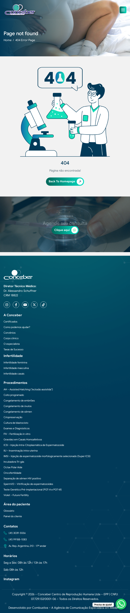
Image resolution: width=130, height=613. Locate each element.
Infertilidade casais (14, 373)
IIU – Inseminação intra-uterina (21, 450)
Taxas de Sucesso (13, 349)
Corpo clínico (11, 338)
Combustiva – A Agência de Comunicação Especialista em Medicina (77, 608)
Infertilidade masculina (16, 368)
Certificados (10, 321)
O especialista (12, 343)
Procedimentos (15, 383)
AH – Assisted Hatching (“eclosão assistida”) (28, 389)
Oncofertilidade (12, 472)
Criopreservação (13, 417)
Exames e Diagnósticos (17, 428)
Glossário (9, 510)
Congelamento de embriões (19, 400)
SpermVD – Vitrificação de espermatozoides (28, 484)
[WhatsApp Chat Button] (121, 604)
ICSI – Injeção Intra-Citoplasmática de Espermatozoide (34, 445)
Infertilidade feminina (15, 362)
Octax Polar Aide (13, 467)
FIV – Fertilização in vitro (17, 434)
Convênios (10, 332)
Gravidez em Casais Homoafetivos (23, 439)
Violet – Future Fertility (16, 495)
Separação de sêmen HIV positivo (22, 478)
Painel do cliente (13, 516)
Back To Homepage (66, 181)
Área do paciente (17, 504)
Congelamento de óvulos (18, 406)
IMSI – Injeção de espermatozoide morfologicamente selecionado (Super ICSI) (47, 456)
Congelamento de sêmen (18, 411)
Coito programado (14, 395)
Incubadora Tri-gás (14, 461)
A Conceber (13, 315)
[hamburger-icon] (123, 9)
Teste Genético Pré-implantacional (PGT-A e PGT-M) (33, 489)
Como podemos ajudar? (17, 327)
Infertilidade (13, 356)
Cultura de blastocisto (16, 422)
